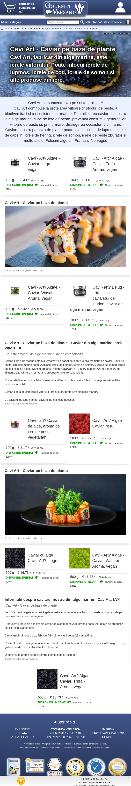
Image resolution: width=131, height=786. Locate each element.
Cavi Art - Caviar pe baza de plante (81, 28)
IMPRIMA (108, 729)
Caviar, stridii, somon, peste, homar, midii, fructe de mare (33, 28)
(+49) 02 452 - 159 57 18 (65, 733)
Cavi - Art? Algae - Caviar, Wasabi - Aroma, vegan (44, 293)
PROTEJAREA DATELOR (108, 733)
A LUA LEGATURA (22, 736)
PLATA (23, 733)
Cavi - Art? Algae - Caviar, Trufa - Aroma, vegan (108, 164)
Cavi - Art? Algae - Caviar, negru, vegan (44, 164)
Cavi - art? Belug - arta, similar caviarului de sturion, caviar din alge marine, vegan (96, 298)
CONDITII (108, 736)
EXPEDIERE (23, 729)
